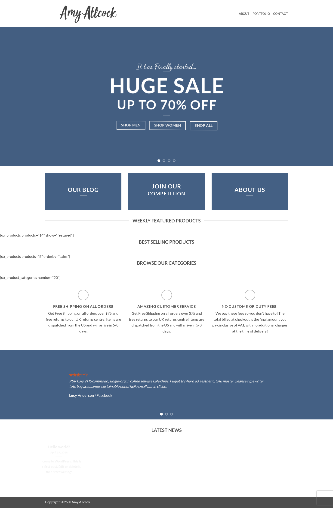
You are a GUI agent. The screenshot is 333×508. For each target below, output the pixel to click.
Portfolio (261, 13)
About (244, 13)
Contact (280, 13)
